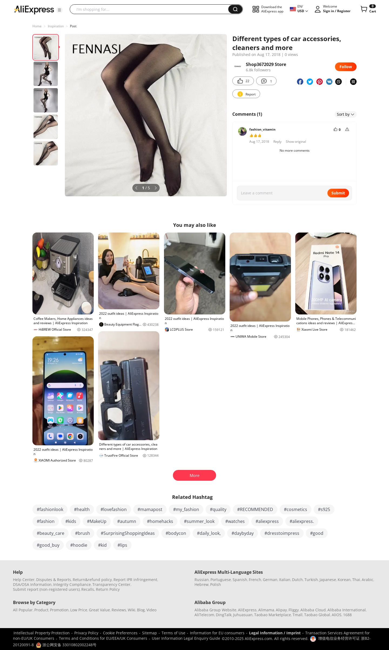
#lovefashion (113, 509)
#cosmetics (295, 509)
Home (37, 26)
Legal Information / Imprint (275, 632)
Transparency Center (111, 584)
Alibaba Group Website (215, 609)
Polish (215, 584)
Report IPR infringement (135, 579)
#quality (218, 509)
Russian (201, 579)
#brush (82, 533)
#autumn (126, 521)
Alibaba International (346, 609)
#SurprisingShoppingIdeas (128, 533)
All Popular (23, 609)
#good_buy (48, 545)
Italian (284, 579)
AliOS (336, 614)
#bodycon (176, 533)
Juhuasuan (243, 614)
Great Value (99, 609)
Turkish (311, 579)
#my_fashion (186, 509)
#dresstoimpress (281, 533)
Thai (356, 579)
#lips (122, 545)
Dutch (297, 579)
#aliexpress (267, 521)
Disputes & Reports (53, 579)
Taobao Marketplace (272, 614)
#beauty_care (50, 533)
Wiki (131, 609)
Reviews (119, 609)
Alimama (266, 609)
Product (41, 609)
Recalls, (88, 589)
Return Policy (108, 589)
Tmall (298, 614)
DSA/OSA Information (32, 584)
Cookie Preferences (120, 632)
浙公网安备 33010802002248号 (66, 644)
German (270, 579)
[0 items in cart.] (368, 9)
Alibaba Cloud (313, 609)
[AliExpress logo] (34, 9)
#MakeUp (96, 521)
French (255, 579)
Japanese (328, 579)
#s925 (324, 509)
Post (73, 26)
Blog (141, 609)
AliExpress (247, 609)
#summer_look (199, 521)
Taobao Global (317, 614)
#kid (102, 545)
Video (151, 609)
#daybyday (243, 533)
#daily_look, (209, 533)
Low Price (78, 609)
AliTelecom (204, 614)
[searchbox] (151, 9)
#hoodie (78, 545)
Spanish (240, 579)
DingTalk (224, 614)
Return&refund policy (92, 579)
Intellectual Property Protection (42, 632)
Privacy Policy (86, 632)
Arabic (367, 579)
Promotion (59, 609)
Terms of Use (173, 632)
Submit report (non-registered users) (46, 589)
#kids (70, 521)
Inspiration (56, 26)
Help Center (24, 579)
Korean (344, 579)
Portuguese (220, 579)
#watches (235, 521)
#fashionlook (50, 509)
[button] (59, 10)
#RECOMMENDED (255, 509)
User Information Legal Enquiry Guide (186, 638)
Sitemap (149, 632)
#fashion (46, 521)
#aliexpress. (302, 521)
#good (316, 533)
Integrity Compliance (72, 584)
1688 (347, 614)
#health (82, 509)
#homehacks (160, 521)
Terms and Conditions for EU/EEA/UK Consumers (103, 638)
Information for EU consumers (217, 632)
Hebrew (201, 584)
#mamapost (150, 509)
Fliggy (294, 609)
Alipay (281, 609)
